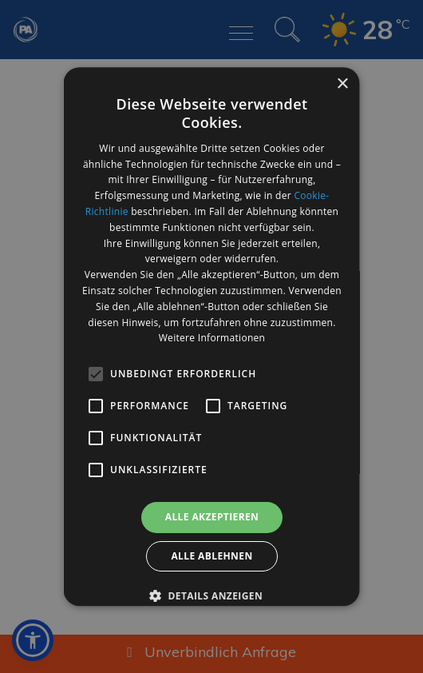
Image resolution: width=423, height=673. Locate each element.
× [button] (342, 84)
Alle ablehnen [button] (211, 556)
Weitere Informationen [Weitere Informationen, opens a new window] (211, 338)
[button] (211, 595)
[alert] (211, 336)
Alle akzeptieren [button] (211, 517)
